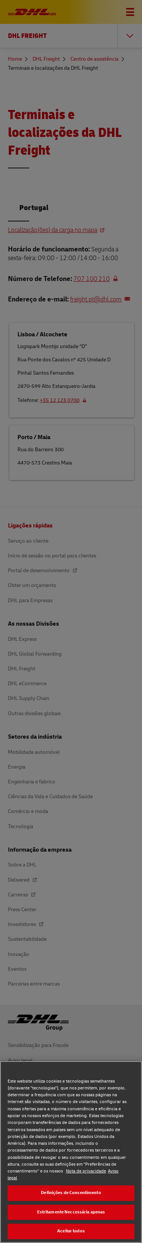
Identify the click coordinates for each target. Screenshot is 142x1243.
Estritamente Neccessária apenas (71, 1212)
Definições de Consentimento (71, 1193)
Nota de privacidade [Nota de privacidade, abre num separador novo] (86, 1171)
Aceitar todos (71, 1231)
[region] (71, 1152)
